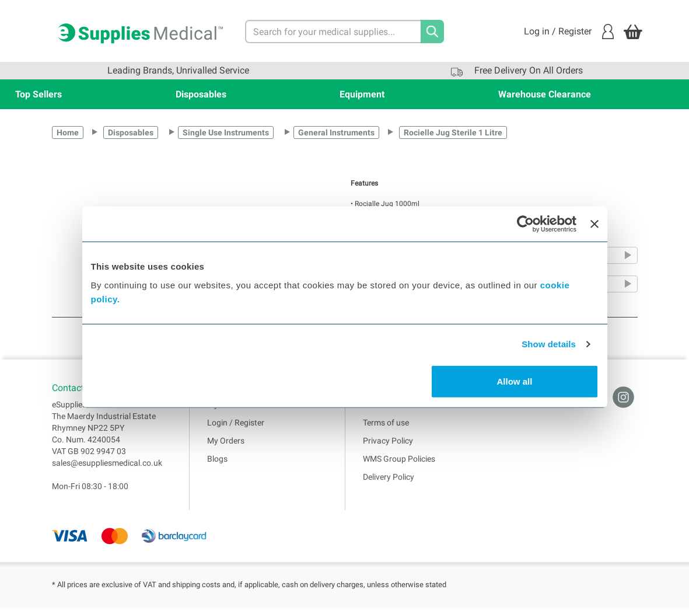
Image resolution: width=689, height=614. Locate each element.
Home (68, 132)
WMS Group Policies (399, 464)
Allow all (515, 381)
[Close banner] (594, 224)
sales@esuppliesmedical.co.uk (107, 468)
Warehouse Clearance (544, 94)
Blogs (217, 464)
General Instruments (336, 132)
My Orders (225, 446)
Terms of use (386, 428)
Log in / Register (569, 31)
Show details (549, 344)
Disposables (201, 94)
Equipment (362, 94)
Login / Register (235, 428)
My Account (228, 410)
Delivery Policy (388, 482)
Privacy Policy (388, 446)
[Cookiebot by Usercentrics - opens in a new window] (525, 224)
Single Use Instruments (226, 132)
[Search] (432, 31)
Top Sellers (38, 94)
